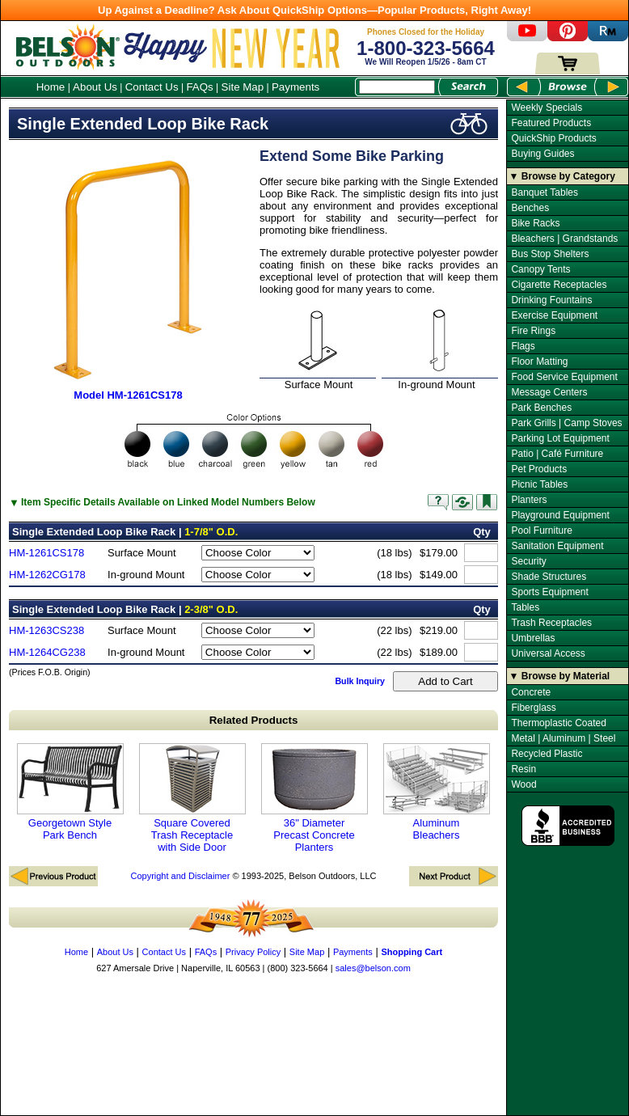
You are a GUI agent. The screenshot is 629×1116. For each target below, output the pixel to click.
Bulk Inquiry (360, 681)
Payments (295, 87)
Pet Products (539, 469)
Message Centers (549, 392)
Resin (523, 769)
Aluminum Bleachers (436, 792)
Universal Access (548, 653)
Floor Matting (539, 361)
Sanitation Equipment (557, 546)
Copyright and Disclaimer (180, 876)
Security (528, 561)
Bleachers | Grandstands (564, 238)
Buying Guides (542, 153)
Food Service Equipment (564, 377)
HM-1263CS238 (46, 630)
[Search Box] (397, 87)
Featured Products (551, 123)
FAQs (199, 87)
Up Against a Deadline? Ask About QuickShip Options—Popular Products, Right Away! (314, 10)
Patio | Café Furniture (557, 453)
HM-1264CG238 (47, 652)
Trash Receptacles (551, 622)
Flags (522, 346)
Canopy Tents (540, 269)
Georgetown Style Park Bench (70, 792)
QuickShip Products (553, 138)
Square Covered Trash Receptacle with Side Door (192, 798)
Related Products (253, 720)
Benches (530, 207)
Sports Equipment (549, 592)
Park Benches (541, 407)
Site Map (243, 87)
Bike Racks (535, 223)
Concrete (531, 692)
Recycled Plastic (546, 753)
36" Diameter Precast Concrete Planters (314, 798)
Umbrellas (533, 638)
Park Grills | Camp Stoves (566, 423)
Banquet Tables (544, 192)
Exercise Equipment (554, 315)
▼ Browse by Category (562, 176)
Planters (529, 499)
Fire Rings (533, 330)
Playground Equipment (560, 515)
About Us (95, 87)
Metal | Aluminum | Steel (563, 738)
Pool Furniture (541, 530)
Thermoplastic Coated (558, 723)
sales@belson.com (373, 968)
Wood (523, 784)
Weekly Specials (546, 107)
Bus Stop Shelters (550, 254)
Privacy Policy (253, 952)
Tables (525, 607)
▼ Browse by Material (559, 676)
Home (50, 87)
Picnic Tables (539, 484)
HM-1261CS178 (46, 553)
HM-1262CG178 (47, 575)
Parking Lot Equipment (560, 438)
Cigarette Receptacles (558, 284)
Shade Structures (548, 576)
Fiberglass (533, 707)
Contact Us (152, 87)
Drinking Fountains (551, 300)
